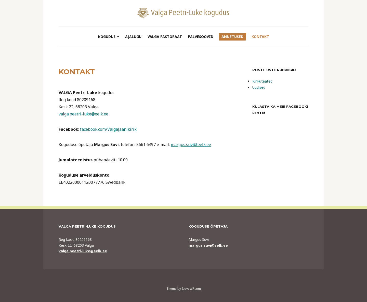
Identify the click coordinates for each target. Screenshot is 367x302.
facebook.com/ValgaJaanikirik (108, 129)
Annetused (232, 36)
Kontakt (260, 36)
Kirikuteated (262, 81)
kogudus (106, 36)
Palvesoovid (200, 36)
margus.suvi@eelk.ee (191, 144)
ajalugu (133, 36)
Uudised (258, 87)
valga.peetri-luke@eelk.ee (83, 114)
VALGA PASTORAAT (165, 36)
